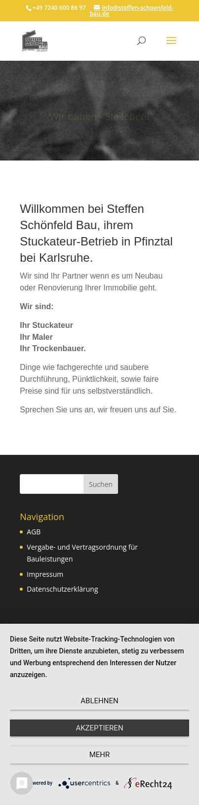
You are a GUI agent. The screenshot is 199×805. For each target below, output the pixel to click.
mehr (99, 754)
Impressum (45, 574)
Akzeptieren (99, 728)
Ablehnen (99, 700)
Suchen (101, 484)
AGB (33, 531)
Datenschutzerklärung (62, 589)
